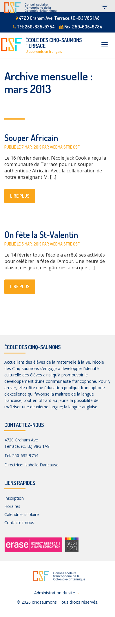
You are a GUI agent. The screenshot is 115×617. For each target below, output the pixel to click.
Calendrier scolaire (21, 514)
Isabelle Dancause (41, 465)
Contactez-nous (19, 522)
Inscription (14, 498)
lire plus (20, 196)
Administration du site (54, 593)
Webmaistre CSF (65, 147)
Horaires (12, 506)
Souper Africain (31, 137)
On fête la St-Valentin (41, 234)
